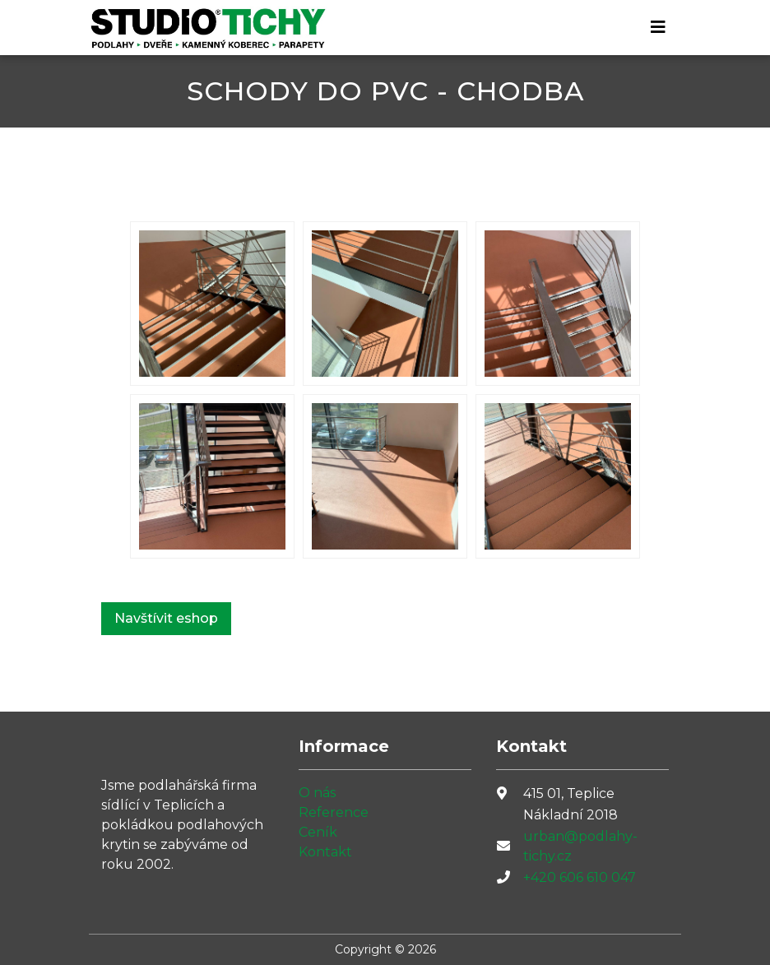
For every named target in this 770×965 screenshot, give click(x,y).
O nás (317, 792)
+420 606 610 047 (579, 877)
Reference (334, 812)
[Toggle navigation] (658, 27)
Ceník (318, 832)
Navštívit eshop (166, 618)
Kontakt (325, 852)
